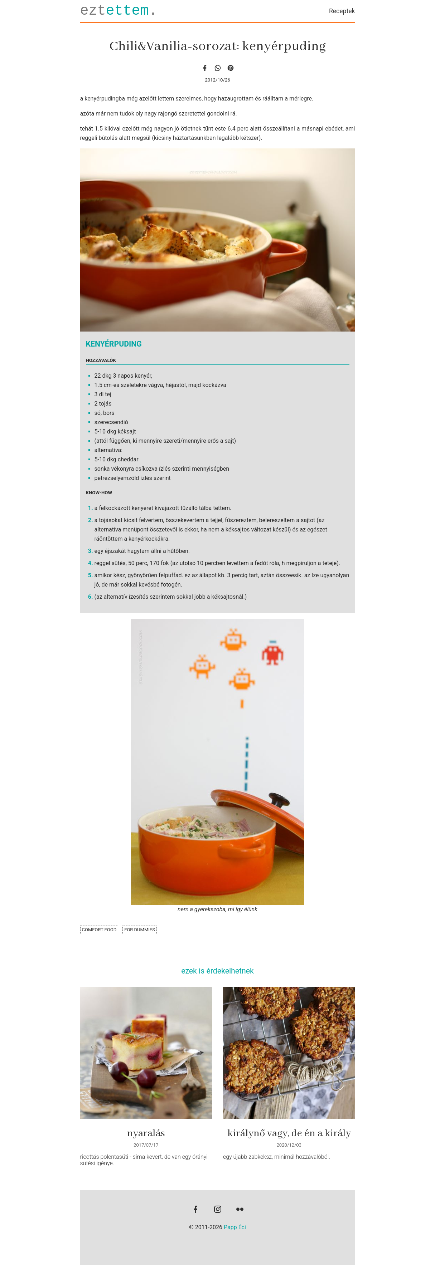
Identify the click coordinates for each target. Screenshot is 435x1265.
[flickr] (240, 1210)
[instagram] (218, 1210)
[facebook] (204, 67)
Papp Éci (235, 1227)
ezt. (119, 11)
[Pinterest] (230, 67)
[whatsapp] (217, 67)
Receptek (342, 11)
